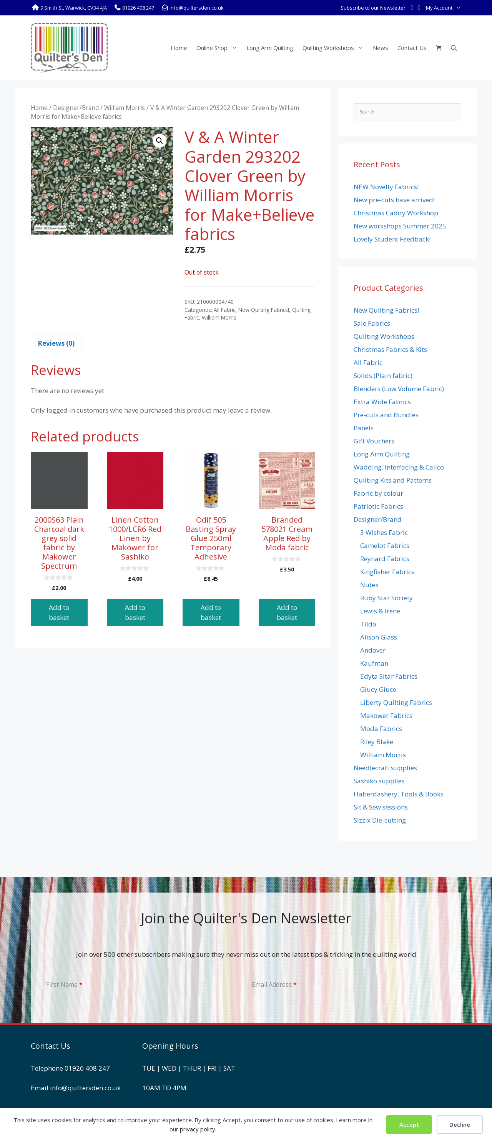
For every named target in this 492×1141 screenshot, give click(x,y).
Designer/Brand (76, 107)
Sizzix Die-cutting (380, 820)
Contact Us (412, 48)
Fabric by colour (378, 493)
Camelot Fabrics (384, 545)
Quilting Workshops (335, 47)
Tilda (368, 624)
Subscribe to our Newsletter (373, 7)
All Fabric (224, 309)
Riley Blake (376, 741)
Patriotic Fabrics (378, 506)
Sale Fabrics (372, 323)
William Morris (124, 107)
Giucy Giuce (378, 689)
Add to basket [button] (59, 612)
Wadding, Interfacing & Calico (399, 467)
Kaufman (374, 663)
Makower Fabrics (386, 715)
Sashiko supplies (379, 780)
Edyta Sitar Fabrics (388, 676)
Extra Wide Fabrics (382, 401)
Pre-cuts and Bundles (386, 414)
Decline (459, 1124)
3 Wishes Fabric (384, 532)
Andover (373, 650)
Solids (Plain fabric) (383, 375)
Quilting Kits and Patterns (393, 480)
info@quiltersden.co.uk (85, 1087)
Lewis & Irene (380, 610)
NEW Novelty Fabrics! (386, 186)
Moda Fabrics (381, 728)
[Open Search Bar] (453, 47)
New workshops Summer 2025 (400, 226)
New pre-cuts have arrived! (394, 199)
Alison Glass (378, 637)
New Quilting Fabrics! (263, 309)
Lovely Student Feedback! (392, 239)
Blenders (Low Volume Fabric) (399, 388)
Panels (364, 427)
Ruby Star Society (386, 597)
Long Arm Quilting (269, 48)
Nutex (369, 584)
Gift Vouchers (374, 440)
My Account (445, 7)
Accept (409, 1124)
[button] (159, 141)
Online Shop (219, 47)
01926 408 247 (87, 1068)
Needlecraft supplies (385, 767)
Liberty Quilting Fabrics (396, 702)
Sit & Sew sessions (381, 807)
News (380, 48)
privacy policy (197, 1129)
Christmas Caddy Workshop (396, 212)
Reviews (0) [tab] (56, 343)
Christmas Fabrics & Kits (390, 349)
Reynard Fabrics (384, 558)
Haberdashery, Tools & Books (399, 794)
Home (179, 48)
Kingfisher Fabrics (387, 571)
